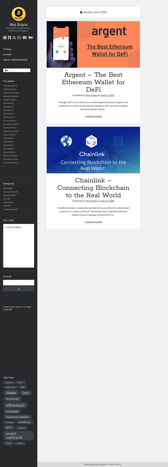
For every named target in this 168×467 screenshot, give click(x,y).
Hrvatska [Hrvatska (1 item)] (9, 422)
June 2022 (7, 103)
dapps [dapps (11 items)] (11, 392)
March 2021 (8, 117)
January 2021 (8, 121)
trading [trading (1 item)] (20, 443)
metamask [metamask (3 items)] (24, 422)
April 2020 (7, 149)
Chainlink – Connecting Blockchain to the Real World (93, 150)
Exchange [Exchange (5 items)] (12, 411)
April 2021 (7, 114)
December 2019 (9, 159)
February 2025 (9, 86)
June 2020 (7, 142)
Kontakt (7, 54)
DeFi (5, 199)
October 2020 (8, 128)
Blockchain (7, 195)
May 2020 (7, 145)
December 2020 (9, 124)
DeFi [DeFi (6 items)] (25, 393)
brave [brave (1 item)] (20, 382)
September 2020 (9, 131)
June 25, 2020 (107, 95)
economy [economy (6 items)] (12, 399)
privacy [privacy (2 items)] (21, 428)
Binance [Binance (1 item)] (9, 382)
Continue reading (93, 116)
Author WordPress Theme (94, 464)
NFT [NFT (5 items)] (9, 427)
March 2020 (8, 152)
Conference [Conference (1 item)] (10, 387)
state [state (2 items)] (8, 443)
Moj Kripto (19, 24)
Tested (6, 206)
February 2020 (9, 156)
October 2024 (8, 89)
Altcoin (6, 188)
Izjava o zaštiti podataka (15, 59)
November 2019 (9, 163)
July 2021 (7, 107)
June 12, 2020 (107, 200)
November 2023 (9, 96)
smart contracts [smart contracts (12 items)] (14, 435)
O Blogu (7, 49)
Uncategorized (9, 209)
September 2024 (9, 93)
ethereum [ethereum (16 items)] (15, 405)
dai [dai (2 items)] (22, 387)
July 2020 (7, 138)
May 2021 (7, 110)
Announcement (9, 192)
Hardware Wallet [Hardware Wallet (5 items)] (17, 417)
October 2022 (8, 100)
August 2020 (8, 135)
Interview (7, 202)
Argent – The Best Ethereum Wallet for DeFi (93, 44)
